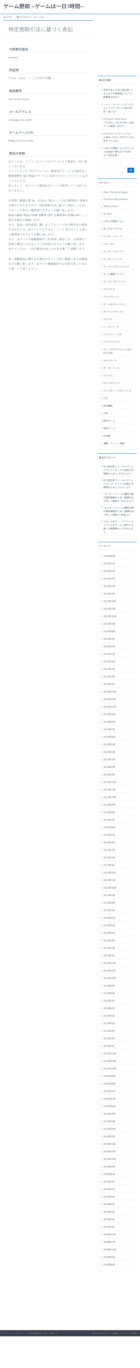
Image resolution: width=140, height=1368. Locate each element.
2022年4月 (109, 933)
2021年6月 (109, 1008)
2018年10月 (109, 1249)
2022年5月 (109, 925)
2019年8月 (109, 1174)
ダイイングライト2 (113, 311)
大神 (105, 413)
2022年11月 (109, 880)
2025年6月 (109, 646)
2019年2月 (109, 1219)
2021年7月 (108, 1000)
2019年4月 (109, 1204)
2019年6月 (109, 1189)
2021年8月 (109, 993)
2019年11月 (109, 1151)
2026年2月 (109, 586)
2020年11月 (109, 1061)
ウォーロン (109, 244)
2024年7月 (109, 729)
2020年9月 (109, 1076)
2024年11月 (109, 699)
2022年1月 (109, 955)
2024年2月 (109, 767)
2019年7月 (109, 1181)
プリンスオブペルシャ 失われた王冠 (117, 351)
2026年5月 (109, 563)
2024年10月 (109, 706)
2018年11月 (109, 1242)
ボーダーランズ (111, 368)
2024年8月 (109, 722)
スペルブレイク (111, 296)
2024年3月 (109, 759)
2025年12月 (109, 601)
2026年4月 (109, 571)
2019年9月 (109, 1166)
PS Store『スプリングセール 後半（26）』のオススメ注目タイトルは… (118, 137)
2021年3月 (109, 1031)
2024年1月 (109, 774)
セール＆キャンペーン (115, 304)
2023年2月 (109, 857)
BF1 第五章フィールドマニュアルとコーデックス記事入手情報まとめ (118, 470)
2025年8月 (109, 631)
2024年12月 (109, 691)
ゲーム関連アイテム (113, 274)
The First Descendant (115, 199)
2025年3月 (109, 669)
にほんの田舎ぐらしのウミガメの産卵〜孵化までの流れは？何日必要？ (118, 152)
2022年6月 (109, 918)
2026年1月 (109, 593)
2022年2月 (109, 948)
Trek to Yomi (110, 206)
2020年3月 (109, 1121)
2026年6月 (109, 556)
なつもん (108, 213)
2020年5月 (109, 1106)
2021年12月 (109, 963)
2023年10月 (109, 797)
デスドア (108, 319)
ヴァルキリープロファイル (117, 390)
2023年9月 (109, 804)
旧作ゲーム (109, 428)
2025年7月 (109, 639)
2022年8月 (109, 902)
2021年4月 (109, 1023)
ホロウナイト (110, 360)
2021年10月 (109, 978)
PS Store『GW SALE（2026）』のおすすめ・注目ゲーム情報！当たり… (118, 123)
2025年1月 (109, 684)
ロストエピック (111, 383)
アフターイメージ (112, 236)
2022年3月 (109, 940)
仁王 (105, 398)
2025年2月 (109, 676)
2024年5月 (109, 744)
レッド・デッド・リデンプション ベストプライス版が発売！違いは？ (118, 108)
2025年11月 (109, 608)
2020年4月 (109, 1114)
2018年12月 (109, 1234)
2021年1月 (108, 1046)
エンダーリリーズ (112, 259)
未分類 (106, 436)
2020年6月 (109, 1098)
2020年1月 (109, 1136)
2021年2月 (109, 1038)
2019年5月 (109, 1196)
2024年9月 (109, 714)
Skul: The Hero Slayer (115, 192)
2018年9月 (109, 1257)
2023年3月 (109, 850)
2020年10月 (110, 1068)
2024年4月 (109, 752)
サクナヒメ (109, 289)
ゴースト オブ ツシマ (114, 281)
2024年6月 (109, 737)
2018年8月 (109, 1264)
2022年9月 (109, 895)
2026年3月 (109, 578)
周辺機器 (108, 405)
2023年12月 (109, 782)
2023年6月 (109, 827)
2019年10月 (109, 1159)
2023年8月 (109, 812)
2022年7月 (109, 910)
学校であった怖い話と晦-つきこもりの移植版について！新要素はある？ (118, 94)
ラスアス (108, 375)
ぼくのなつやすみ (112, 229)
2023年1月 (109, 865)
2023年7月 (109, 820)
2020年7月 (109, 1091)
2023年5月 (109, 835)
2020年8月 (109, 1083)
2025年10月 (109, 616)
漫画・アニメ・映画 (113, 443)
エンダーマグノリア (113, 251)
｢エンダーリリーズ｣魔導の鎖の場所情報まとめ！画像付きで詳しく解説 (118, 498)
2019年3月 (109, 1212)
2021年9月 (109, 985)
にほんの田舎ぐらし (113, 221)
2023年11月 (109, 789)
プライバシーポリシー (14, 1333)
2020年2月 (109, 1129)
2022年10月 (109, 887)
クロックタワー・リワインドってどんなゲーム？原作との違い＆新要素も (118, 525)
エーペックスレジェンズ (116, 266)
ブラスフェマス (111, 342)
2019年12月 (109, 1144)
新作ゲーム (109, 420)
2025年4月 (109, 661)
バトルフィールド (112, 334)
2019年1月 (108, 1227)
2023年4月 (109, 842)
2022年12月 (109, 872)
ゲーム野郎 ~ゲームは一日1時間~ (43, 6)
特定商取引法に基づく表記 (42, 1333)
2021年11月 (109, 970)
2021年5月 (109, 1016)
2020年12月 (109, 1053)
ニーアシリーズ (111, 327)
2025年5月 (109, 654)
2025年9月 (109, 624)
